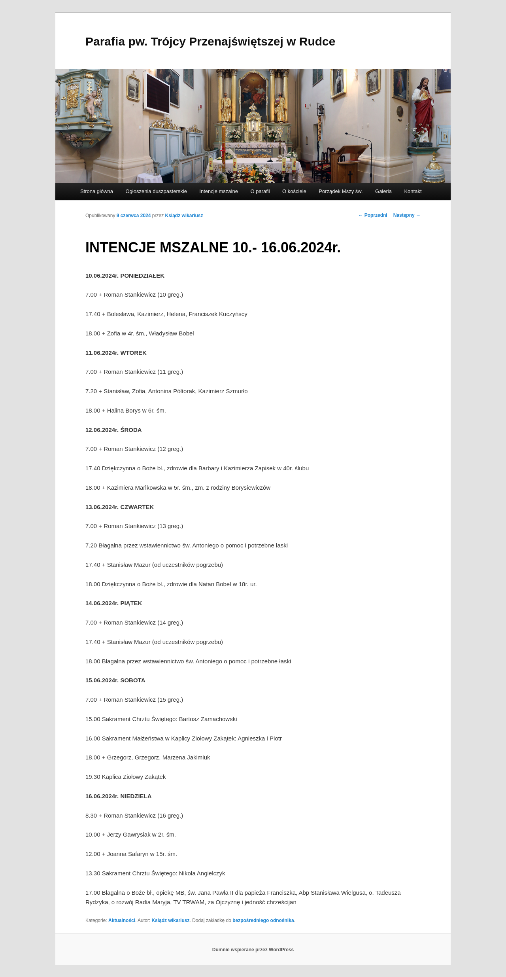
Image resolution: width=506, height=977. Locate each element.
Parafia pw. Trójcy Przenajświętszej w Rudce (210, 41)
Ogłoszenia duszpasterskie (156, 191)
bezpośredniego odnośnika (263, 920)
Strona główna (96, 191)
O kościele (294, 191)
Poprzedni (372, 215)
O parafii (260, 191)
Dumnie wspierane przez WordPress (253, 949)
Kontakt (412, 191)
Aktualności (121, 920)
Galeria (383, 191)
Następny (407, 215)
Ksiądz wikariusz (184, 215)
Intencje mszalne (218, 191)
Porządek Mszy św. (341, 191)
